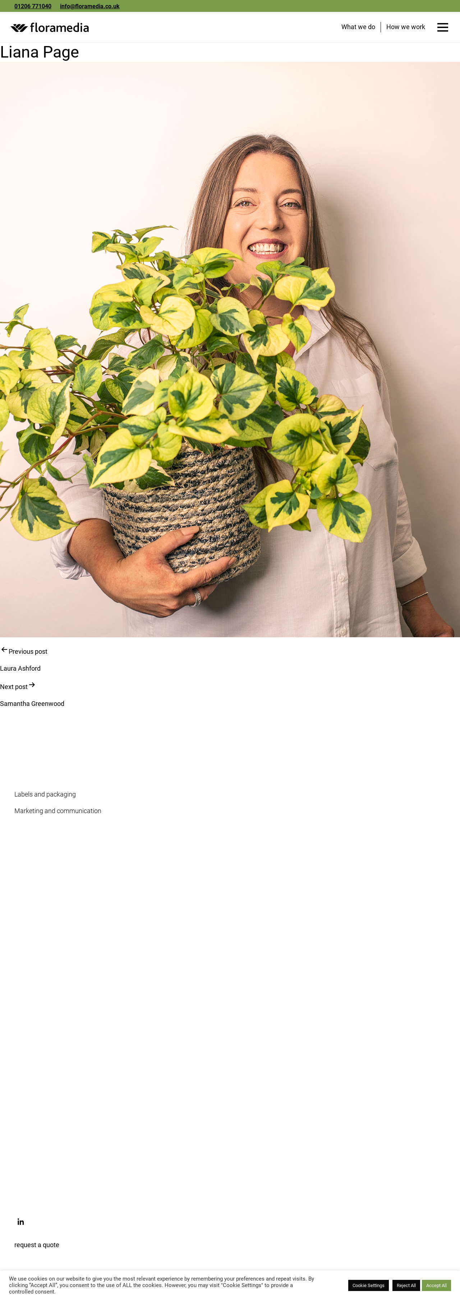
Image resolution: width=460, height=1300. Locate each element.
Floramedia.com (37, 1059)
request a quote (36, 1246)
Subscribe (28, 999)
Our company (33, 872)
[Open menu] (442, 28)
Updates (26, 982)
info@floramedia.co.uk (90, 6)
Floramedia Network (43, 922)
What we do (358, 28)
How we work (405, 28)
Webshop (27, 1076)
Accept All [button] (436, 1285)
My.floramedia (34, 1092)
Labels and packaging (45, 795)
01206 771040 (32, 6)
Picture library (33, 1109)
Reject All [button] (406, 1285)
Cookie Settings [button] (369, 1285)
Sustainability (33, 889)
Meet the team (34, 905)
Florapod (27, 1126)
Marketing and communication (57, 812)
